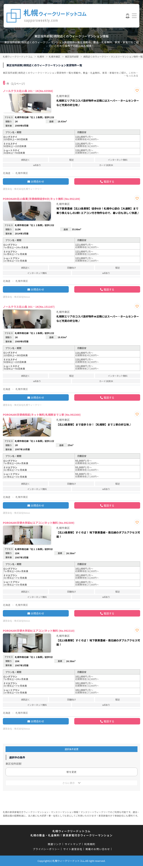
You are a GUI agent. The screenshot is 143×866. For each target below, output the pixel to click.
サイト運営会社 (72, 849)
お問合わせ (37, 181)
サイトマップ (73, 844)
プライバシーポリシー (46, 849)
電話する (109, 181)
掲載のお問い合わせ (97, 849)
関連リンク (55, 844)
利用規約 (89, 844)
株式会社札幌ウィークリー (28, 188)
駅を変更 (71, 772)
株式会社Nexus (22, 296)
